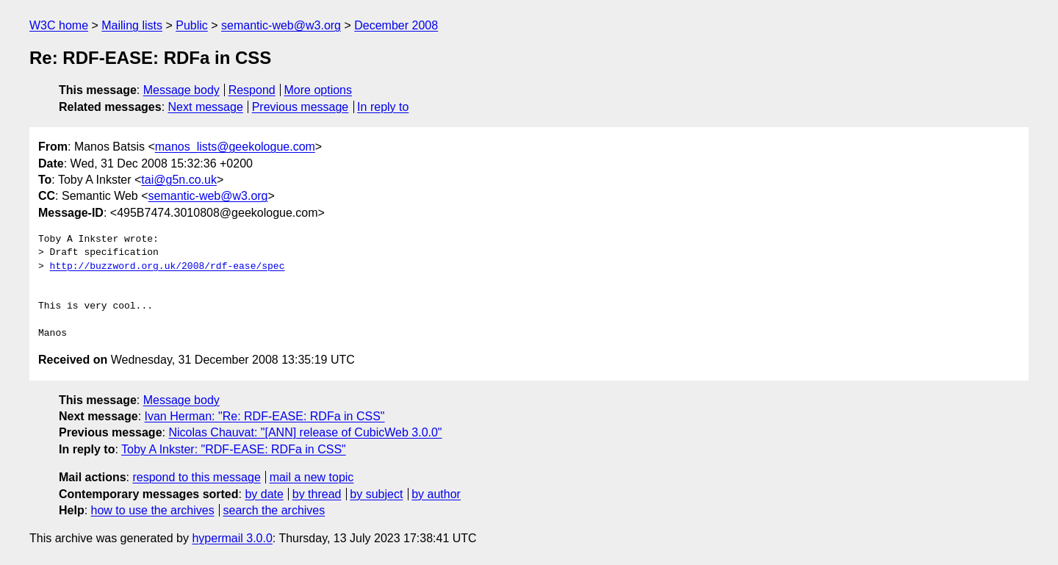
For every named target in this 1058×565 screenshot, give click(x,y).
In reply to (383, 107)
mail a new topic (312, 477)
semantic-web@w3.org (281, 25)
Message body (181, 90)
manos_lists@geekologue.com (235, 146)
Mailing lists (131, 25)
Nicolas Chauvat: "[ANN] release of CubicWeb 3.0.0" (305, 432)
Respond (252, 90)
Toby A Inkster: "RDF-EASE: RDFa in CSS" (233, 449)
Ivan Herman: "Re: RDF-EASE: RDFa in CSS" (265, 416)
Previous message (300, 107)
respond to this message (196, 477)
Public (192, 25)
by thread (317, 494)
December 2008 (396, 25)
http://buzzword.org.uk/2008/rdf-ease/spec (167, 266)
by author (436, 494)
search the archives (274, 510)
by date (264, 494)
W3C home (58, 25)
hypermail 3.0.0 (232, 538)
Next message (205, 107)
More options (318, 90)
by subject (376, 494)
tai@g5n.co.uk (179, 179)
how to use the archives (153, 510)
